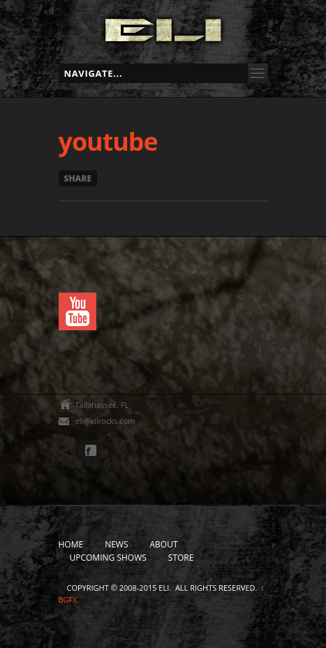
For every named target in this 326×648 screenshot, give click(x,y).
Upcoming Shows (108, 558)
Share (78, 178)
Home (71, 544)
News (116, 544)
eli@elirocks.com (105, 420)
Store (181, 558)
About (164, 544)
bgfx (68, 599)
